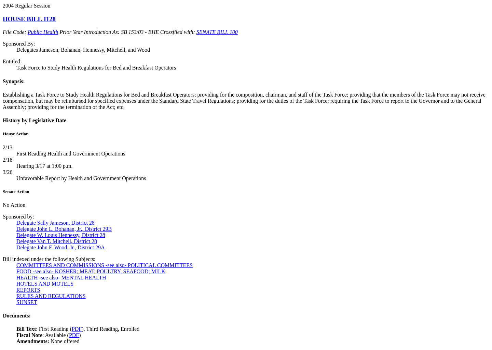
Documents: (17, 315)
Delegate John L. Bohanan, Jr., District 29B (64, 229)
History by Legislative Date (34, 120)
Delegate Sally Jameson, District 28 (55, 223)
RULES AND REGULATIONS (51, 296)
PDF (77, 329)
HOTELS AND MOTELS (44, 284)
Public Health (43, 32)
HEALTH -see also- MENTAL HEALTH (61, 277)
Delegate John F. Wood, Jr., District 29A (60, 247)
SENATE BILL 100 (217, 32)
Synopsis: (14, 81)
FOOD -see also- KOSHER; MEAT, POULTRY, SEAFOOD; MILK (90, 271)
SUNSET (26, 302)
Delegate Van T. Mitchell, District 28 (56, 241)
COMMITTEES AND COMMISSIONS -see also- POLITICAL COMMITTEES (104, 265)
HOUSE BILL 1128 (29, 19)
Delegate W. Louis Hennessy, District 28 (60, 235)
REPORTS (28, 290)
